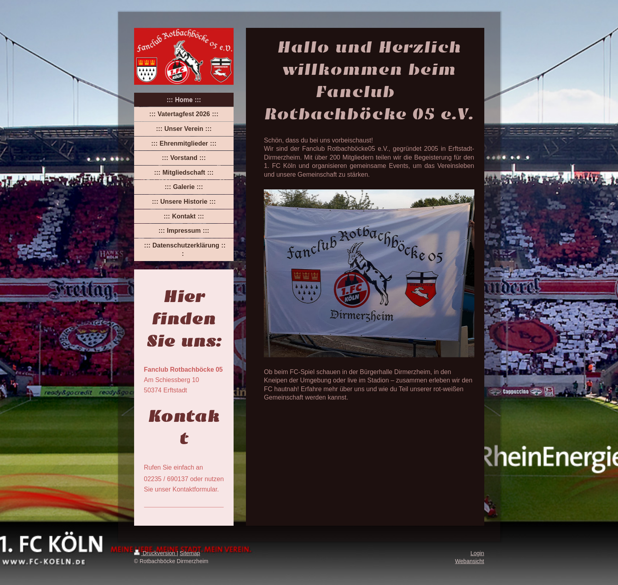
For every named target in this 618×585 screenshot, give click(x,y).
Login (477, 553)
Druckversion (155, 553)
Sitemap (190, 553)
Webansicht (469, 561)
